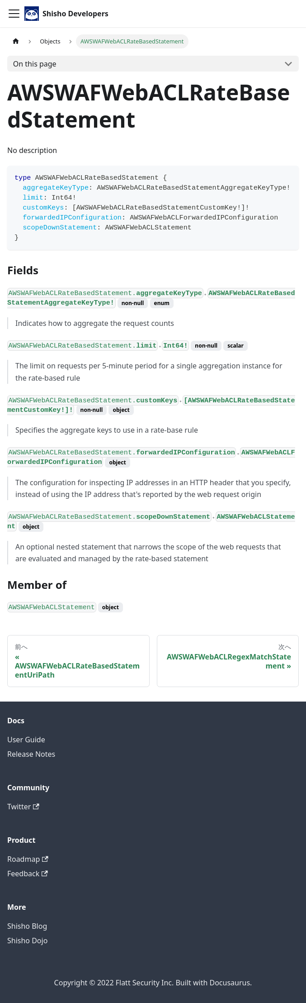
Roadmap (27, 859)
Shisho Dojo (27, 941)
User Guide (26, 740)
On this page (34, 64)
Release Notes (31, 754)
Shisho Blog (27, 926)
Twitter (23, 807)
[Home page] (15, 41)
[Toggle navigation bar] (14, 13)
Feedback (27, 874)
